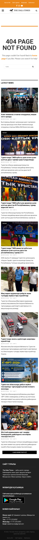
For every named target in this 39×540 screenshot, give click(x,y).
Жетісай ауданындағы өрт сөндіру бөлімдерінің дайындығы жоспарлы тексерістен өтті (16, 434)
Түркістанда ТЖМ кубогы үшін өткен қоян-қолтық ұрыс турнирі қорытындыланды (19, 159)
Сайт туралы (15, 2)
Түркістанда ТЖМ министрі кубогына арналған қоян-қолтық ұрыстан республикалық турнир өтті (16, 250)
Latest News (7, 83)
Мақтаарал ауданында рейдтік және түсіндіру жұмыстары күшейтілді (16, 295)
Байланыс (32, 2)
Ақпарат (5, 89)
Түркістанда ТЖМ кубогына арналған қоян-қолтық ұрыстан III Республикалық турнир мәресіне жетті (19, 205)
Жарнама (24, 2)
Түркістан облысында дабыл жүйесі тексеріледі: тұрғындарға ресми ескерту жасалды (18, 387)
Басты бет (7, 2)
